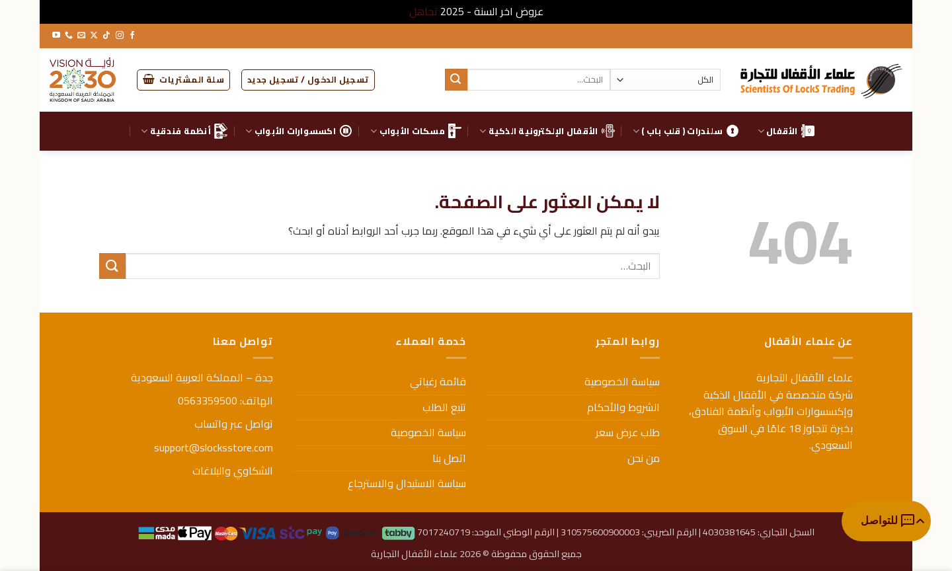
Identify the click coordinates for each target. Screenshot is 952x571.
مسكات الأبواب (415, 131)
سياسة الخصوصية (622, 381)
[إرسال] (456, 80)
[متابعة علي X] (94, 35)
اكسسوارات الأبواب (298, 131)
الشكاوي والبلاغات (232, 470)
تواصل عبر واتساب (233, 424)
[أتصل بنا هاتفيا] (69, 35)
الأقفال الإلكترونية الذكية (546, 131)
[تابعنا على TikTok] (106, 35)
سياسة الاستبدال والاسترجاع (407, 483)
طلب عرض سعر (628, 432)
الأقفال (786, 131)
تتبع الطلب (444, 407)
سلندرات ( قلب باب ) (686, 131)
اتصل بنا (449, 458)
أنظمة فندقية (184, 131)
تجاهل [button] (423, 11)
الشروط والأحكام (623, 407)
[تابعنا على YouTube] (56, 35)
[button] (308, 80)
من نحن (643, 458)
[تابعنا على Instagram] (120, 35)
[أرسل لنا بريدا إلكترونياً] (81, 35)
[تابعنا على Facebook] (132, 35)
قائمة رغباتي (438, 381)
